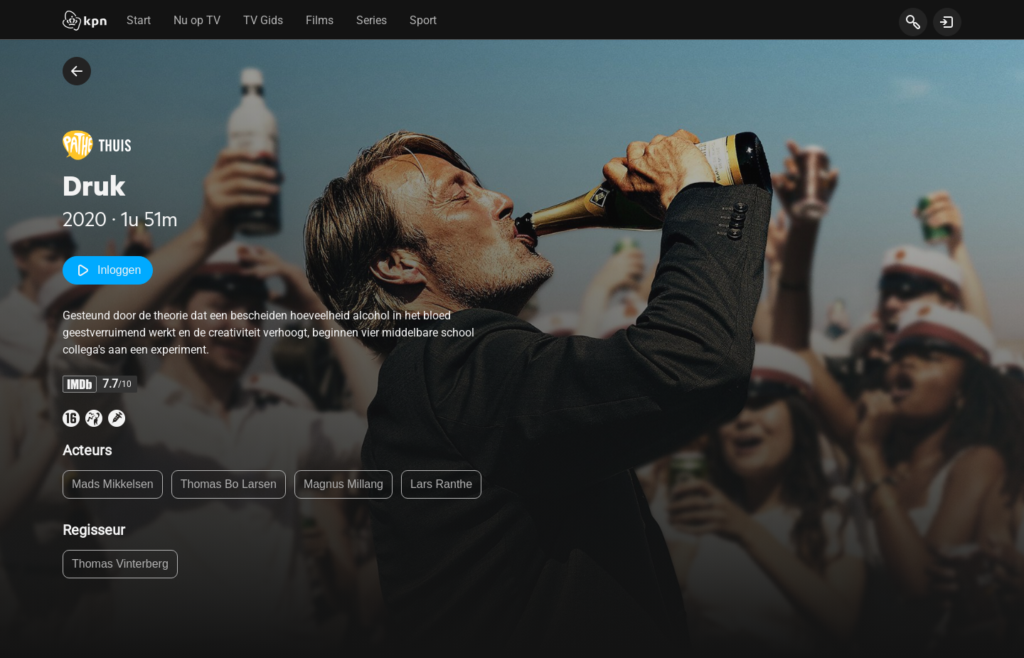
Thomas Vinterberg (120, 564)
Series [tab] (371, 20)
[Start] (85, 22)
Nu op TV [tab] (197, 20)
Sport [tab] (423, 20)
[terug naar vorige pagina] (77, 71)
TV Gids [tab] (263, 20)
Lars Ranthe (441, 484)
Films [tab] (320, 20)
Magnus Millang (343, 484)
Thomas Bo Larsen (229, 484)
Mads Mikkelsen (113, 484)
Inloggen (108, 270)
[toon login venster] (947, 22)
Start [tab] (139, 20)
